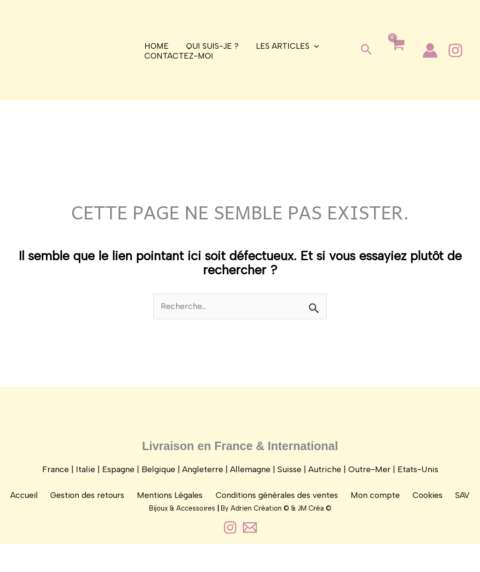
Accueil (31, 503)
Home (155, 46)
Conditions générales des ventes (277, 503)
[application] (310, 46)
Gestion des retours (92, 503)
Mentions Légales (173, 503)
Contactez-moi (177, 55)
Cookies (423, 503)
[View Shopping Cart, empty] (397, 52)
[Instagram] (455, 50)
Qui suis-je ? (210, 46)
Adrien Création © (260, 536)
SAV (455, 503)
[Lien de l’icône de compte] (430, 50)
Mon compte (374, 503)
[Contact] (250, 556)
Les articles (283, 46)
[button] (366, 50)
